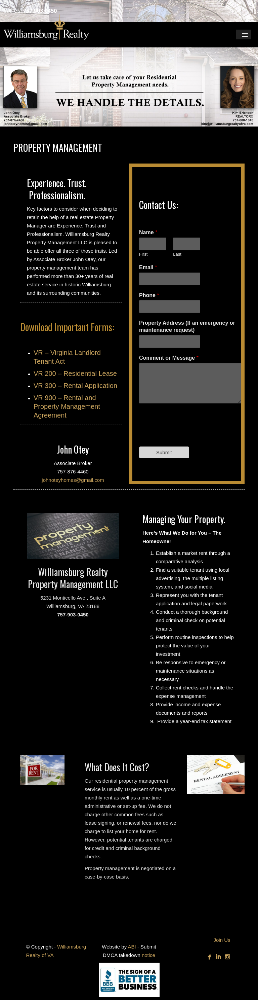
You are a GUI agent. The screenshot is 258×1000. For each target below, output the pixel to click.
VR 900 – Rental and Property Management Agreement (67, 406)
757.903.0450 (40, 10)
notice (148, 955)
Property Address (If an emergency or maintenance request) (187, 326)
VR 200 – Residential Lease (75, 373)
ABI (132, 947)
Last (177, 254)
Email (148, 267)
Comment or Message (169, 358)
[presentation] (190, 435)
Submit (164, 452)
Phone (149, 295)
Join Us (221, 940)
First (143, 254)
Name (148, 232)
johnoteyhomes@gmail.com (73, 480)
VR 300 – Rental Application (75, 385)
